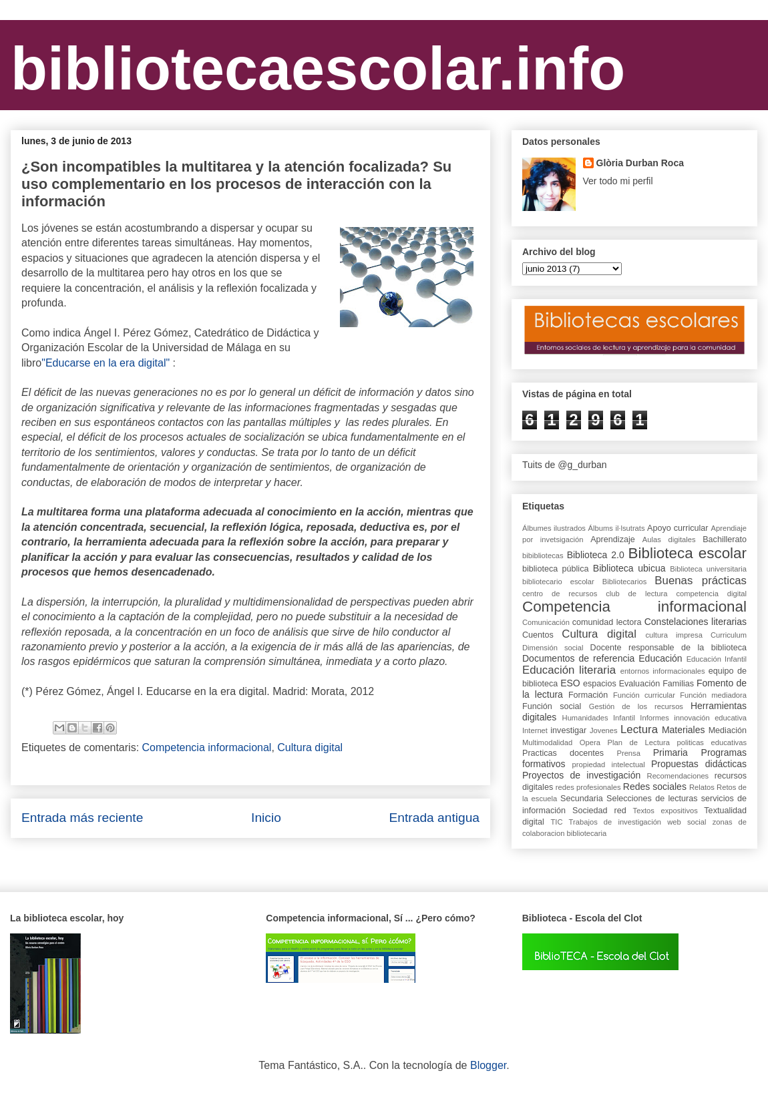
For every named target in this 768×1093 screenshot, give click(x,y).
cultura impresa (673, 635)
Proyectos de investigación (581, 775)
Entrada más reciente (82, 818)
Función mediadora (713, 695)
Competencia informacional (207, 747)
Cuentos (538, 635)
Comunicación (546, 622)
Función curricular (644, 695)
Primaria (670, 752)
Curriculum (729, 635)
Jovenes (604, 730)
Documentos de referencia (578, 658)
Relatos (702, 787)
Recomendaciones (678, 776)
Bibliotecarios (624, 582)
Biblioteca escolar (687, 553)
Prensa (628, 753)
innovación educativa (710, 718)
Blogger (488, 1065)
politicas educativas (712, 742)
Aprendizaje (612, 539)
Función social (551, 706)
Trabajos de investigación (615, 822)
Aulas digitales (669, 539)
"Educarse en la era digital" (105, 363)
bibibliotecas (543, 556)
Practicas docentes (563, 753)
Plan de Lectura (639, 742)
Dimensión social (553, 648)
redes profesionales (588, 787)
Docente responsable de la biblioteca (668, 647)
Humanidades (585, 718)
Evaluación (639, 683)
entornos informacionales (662, 671)
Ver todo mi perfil (618, 181)
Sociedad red (599, 810)
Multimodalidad (547, 742)
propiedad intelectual (608, 764)
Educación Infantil (717, 659)
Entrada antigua (434, 818)
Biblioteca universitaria (708, 569)
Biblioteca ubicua (629, 568)
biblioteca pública (555, 569)
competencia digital (711, 594)
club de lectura (636, 594)
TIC (556, 822)
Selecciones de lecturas (652, 798)
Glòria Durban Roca (640, 163)
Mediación (728, 730)
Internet (535, 730)
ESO (570, 683)
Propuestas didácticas (699, 763)
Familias (678, 683)
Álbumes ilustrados (554, 528)
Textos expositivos (665, 811)
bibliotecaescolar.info (318, 68)
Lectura (639, 729)
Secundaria (581, 798)
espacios (599, 683)
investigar (568, 730)
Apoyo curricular (677, 528)
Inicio (266, 818)
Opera (590, 742)
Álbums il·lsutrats (616, 528)
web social (686, 822)
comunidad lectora (607, 622)
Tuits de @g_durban (564, 464)
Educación (660, 658)
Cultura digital (310, 747)
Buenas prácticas (700, 580)
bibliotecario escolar (558, 582)
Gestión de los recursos (636, 706)
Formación (588, 695)
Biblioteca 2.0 (595, 555)
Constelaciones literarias (695, 621)
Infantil (624, 718)
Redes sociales (655, 786)
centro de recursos (559, 594)
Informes (654, 718)
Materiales (683, 729)
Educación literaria (569, 670)
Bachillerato (725, 539)
